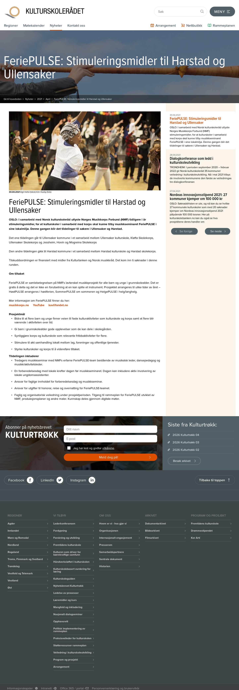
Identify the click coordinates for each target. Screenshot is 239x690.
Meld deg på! (108, 454)
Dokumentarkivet (155, 521)
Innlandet (13, 528)
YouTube (38, 302)
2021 (39, 96)
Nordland (13, 542)
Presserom (105, 542)
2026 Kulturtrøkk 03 (186, 440)
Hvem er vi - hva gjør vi (113, 521)
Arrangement (61, 664)
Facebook (16, 477)
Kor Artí (195, 535)
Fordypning (60, 528)
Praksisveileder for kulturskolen (72, 636)
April (48, 96)
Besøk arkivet (181, 458)
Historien (104, 564)
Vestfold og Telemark (20, 571)
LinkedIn (47, 477)
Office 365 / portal (72, 686)
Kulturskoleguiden (64, 576)
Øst (10, 585)
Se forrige (186, 228)
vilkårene (108, 445)
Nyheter (57, 22)
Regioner (11, 22)
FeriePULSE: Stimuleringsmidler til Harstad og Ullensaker (83, 96)
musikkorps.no (19, 302)
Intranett (46, 686)
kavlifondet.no (58, 302)
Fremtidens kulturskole (67, 542)
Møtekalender (35, 22)
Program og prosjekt (65, 657)
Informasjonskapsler (20, 686)
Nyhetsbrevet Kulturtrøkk (68, 583)
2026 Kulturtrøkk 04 (186, 432)
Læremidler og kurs (65, 597)
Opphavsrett (60, 619)
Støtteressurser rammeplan (69, 643)
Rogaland (13, 549)
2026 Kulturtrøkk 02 (186, 447)
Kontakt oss (78, 22)
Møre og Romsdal (18, 535)
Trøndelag (14, 564)
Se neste (216, 228)
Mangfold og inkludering (67, 604)
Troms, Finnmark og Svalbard (25, 556)
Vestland (13, 578)
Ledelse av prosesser (66, 590)
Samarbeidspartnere (111, 549)
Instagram (78, 477)
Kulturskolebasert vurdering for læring (72, 567)
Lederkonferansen (64, 521)
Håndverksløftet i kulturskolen (71, 559)
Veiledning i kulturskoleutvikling (72, 650)
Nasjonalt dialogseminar (67, 612)
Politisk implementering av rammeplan (69, 627)
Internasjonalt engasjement (115, 535)
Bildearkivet (152, 528)
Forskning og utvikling (66, 535)
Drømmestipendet (201, 528)
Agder (11, 521)
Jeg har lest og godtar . (94, 445)
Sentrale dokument (110, 556)
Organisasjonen (108, 528)
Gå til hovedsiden (13, 96)
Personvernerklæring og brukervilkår (115, 686)
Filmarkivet (152, 535)
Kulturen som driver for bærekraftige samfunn (67, 550)
